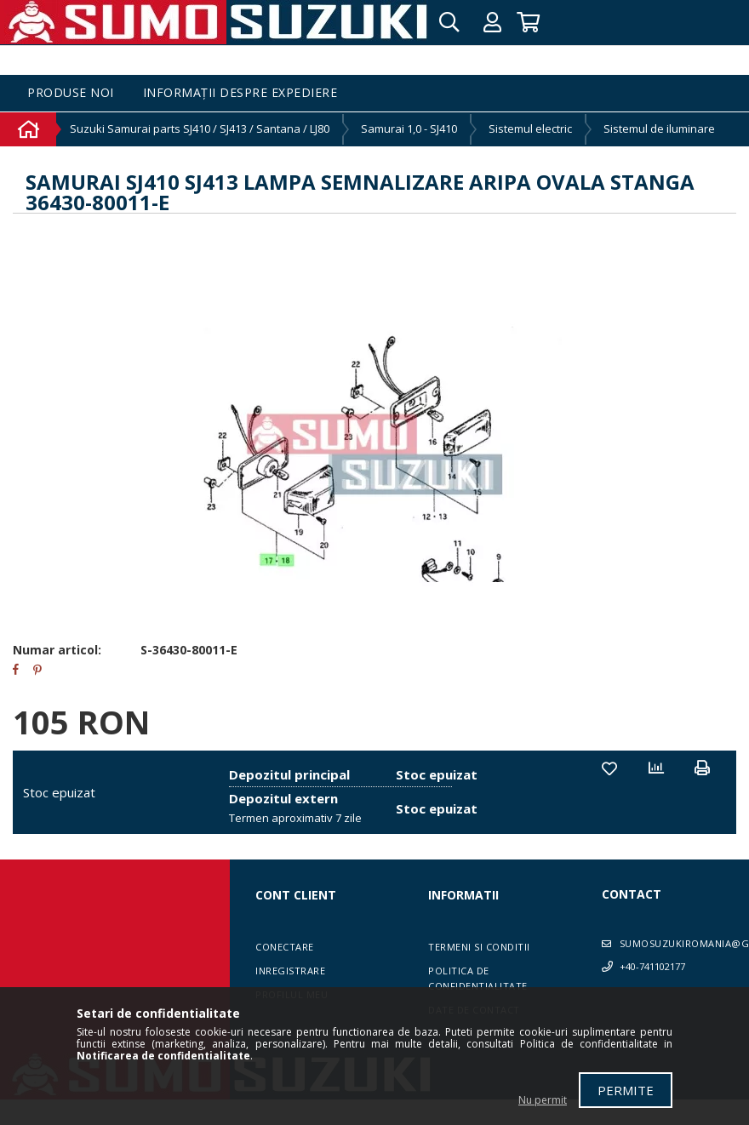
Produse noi (70, 93)
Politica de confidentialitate (478, 978)
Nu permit (542, 1100)
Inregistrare (290, 970)
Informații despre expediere (240, 93)
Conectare (284, 946)
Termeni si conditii (479, 946)
